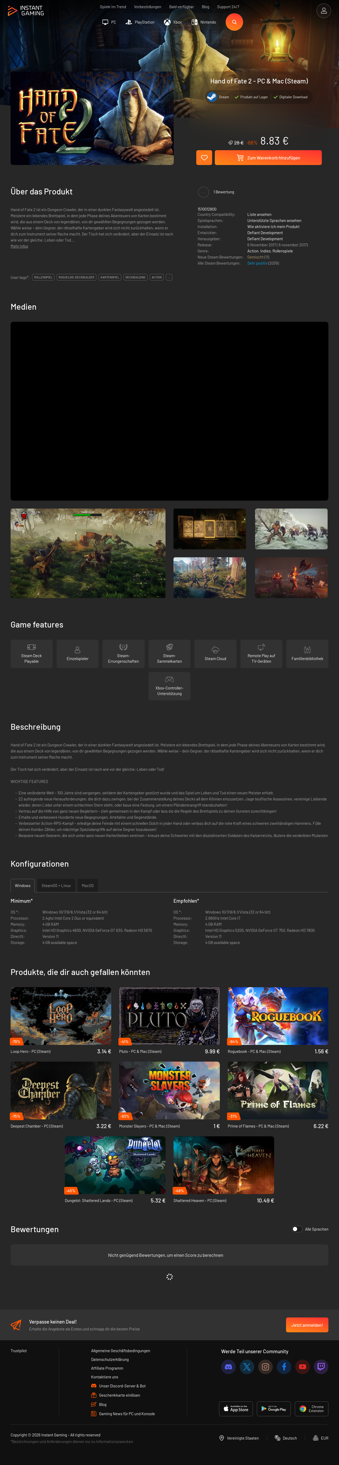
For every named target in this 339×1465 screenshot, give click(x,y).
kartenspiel (110, 277)
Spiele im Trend (113, 6)
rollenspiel (43, 277)
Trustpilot (19, 1350)
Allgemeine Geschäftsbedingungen (120, 1350)
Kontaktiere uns (104, 1376)
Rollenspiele (283, 250)
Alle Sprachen (310, 1229)
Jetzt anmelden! (307, 1325)
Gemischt (255, 257)
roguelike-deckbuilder (76, 277)
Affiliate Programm (107, 1368)
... (169, 277)
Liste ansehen (259, 214)
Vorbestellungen (147, 6)
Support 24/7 (228, 6)
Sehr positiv (257, 263)
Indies (265, 250)
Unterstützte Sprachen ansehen (274, 220)
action (157, 277)
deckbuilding (135, 277)
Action (252, 250)
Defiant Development (265, 232)
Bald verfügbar (181, 6)
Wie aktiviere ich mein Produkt (273, 226)
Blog (205, 6)
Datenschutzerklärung (110, 1359)
